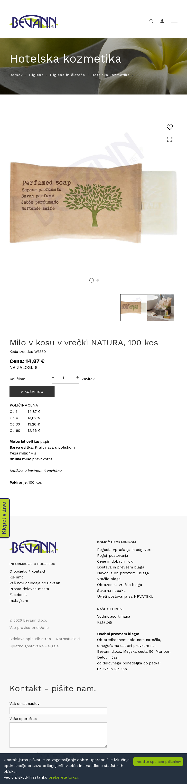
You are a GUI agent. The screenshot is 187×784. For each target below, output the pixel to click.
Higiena (36, 75)
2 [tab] (97, 280)
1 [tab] (91, 280)
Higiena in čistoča (67, 75)
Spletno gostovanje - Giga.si (34, 646)
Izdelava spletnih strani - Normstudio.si (44, 639)
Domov (16, 75)
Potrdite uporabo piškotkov (158, 762)
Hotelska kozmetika (111, 75)
